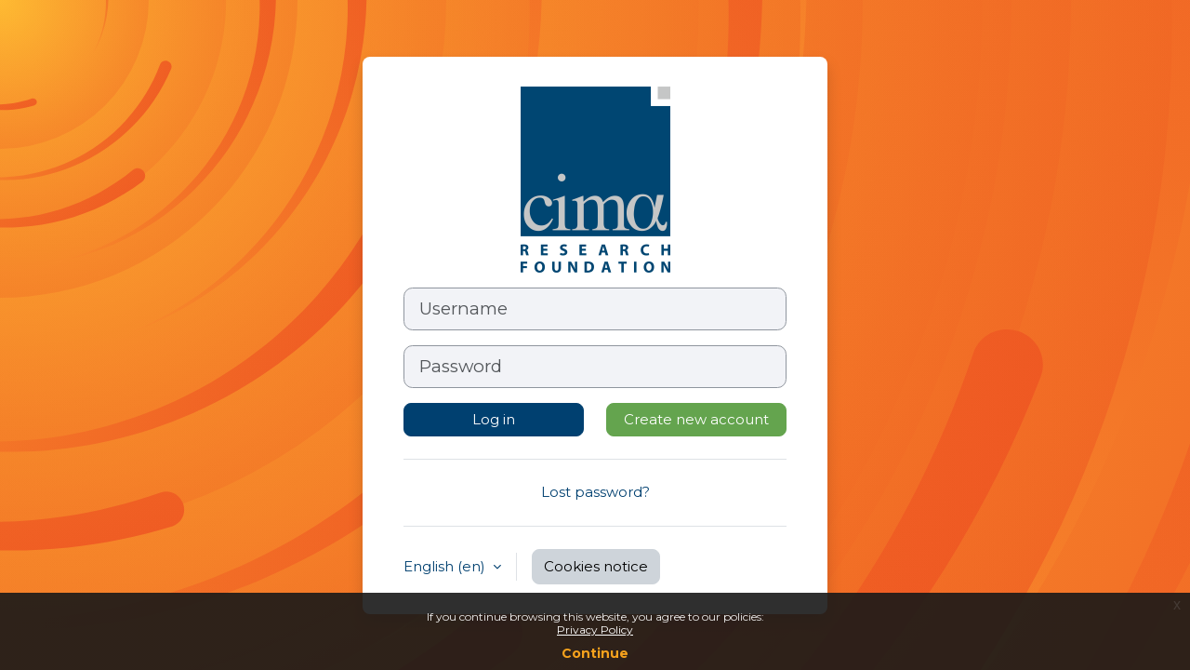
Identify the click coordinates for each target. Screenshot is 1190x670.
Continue (595, 653)
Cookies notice (596, 566)
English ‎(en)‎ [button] (446, 566)
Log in (493, 419)
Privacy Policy (595, 629)
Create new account (696, 419)
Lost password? (595, 492)
